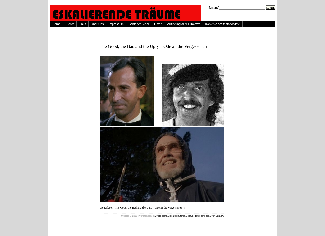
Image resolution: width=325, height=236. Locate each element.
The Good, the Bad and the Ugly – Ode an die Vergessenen (153, 46)
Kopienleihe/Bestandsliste (222, 24)
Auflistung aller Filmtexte (183, 24)
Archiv (69, 24)
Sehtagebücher (139, 24)
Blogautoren (179, 215)
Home (56, 24)
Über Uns (97, 24)
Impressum (116, 24)
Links (82, 24)
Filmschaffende (201, 215)
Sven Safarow (217, 215)
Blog (170, 215)
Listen (158, 24)
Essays (189, 215)
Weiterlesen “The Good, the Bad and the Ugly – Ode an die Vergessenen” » (142, 207)
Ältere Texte (161, 215)
